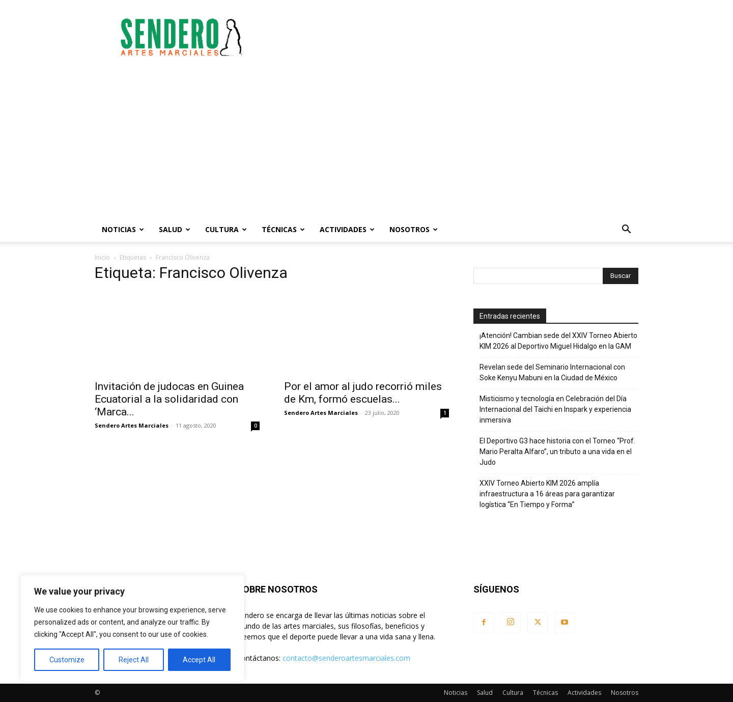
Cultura (226, 229)
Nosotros (413, 229)
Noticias (123, 229)
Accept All (199, 660)
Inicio (102, 257)
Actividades (347, 229)
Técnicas (283, 229)
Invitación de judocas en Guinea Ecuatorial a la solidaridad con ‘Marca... (169, 399)
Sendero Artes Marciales (131, 425)
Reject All (134, 660)
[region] (132, 628)
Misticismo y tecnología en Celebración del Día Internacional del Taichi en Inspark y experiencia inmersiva (555, 409)
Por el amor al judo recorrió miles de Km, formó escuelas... (363, 392)
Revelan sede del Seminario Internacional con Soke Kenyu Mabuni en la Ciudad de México (552, 372)
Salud (174, 229)
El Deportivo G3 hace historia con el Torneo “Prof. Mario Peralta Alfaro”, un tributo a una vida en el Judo (557, 451)
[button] (626, 230)
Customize (66, 660)
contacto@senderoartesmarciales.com (346, 658)
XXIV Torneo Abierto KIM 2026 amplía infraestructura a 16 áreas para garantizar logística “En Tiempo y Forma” (547, 494)
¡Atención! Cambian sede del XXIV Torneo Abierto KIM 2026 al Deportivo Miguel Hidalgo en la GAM (558, 340)
